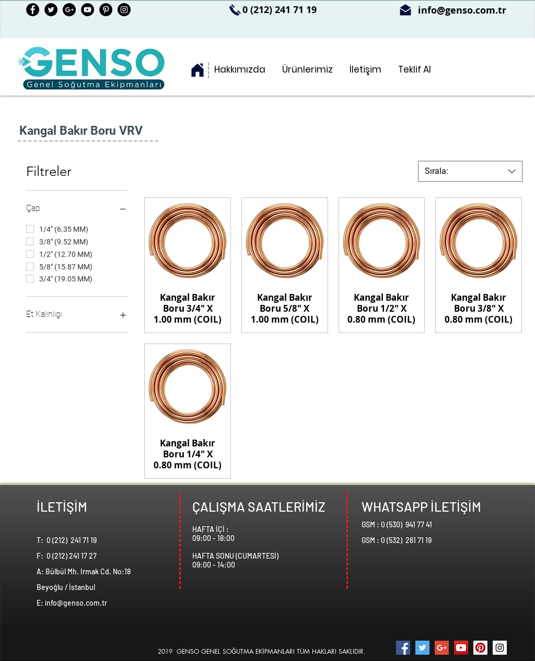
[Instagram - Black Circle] (124, 9)
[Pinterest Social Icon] (480, 648)
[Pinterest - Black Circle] (105, 9)
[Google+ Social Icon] (442, 648)
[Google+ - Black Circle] (69, 9)
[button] (307, 70)
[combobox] (470, 171)
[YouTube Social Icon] (461, 648)
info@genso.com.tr (462, 10)
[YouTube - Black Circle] (87, 9)
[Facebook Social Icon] (403, 648)
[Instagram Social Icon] (500, 648)
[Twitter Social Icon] (422, 648)
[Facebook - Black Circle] (32, 9)
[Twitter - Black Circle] (50, 9)
